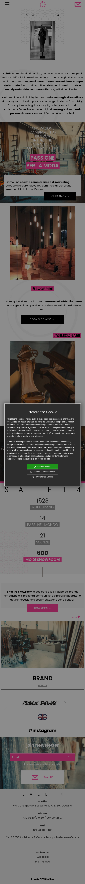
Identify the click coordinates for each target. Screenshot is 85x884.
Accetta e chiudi (43, 466)
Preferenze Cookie (42, 477)
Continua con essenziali (42, 471)
